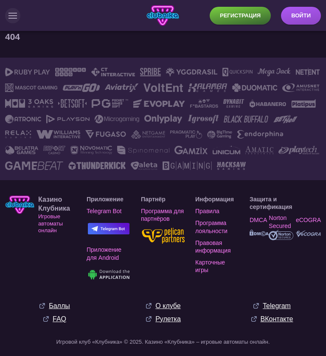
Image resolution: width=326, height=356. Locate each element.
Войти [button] (301, 15)
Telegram (277, 305)
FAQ (59, 319)
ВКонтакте (277, 319)
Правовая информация (212, 246)
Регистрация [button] (240, 15)
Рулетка (168, 319)
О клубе (167, 305)
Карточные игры (210, 266)
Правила (207, 211)
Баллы (59, 305)
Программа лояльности (211, 227)
